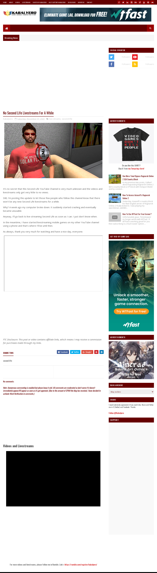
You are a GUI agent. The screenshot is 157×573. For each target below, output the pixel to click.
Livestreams (26, 2)
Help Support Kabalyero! (57, 2)
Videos (17, 2)
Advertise (81, 2)
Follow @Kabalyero (116, 412)
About (11, 2)
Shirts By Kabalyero (39, 2)
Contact (89, 2)
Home (5, 2)
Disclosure (72, 2)
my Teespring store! (136, 168)
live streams (55, 118)
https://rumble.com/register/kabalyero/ (81, 564)
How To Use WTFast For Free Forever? (137, 214)
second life (67, 118)
